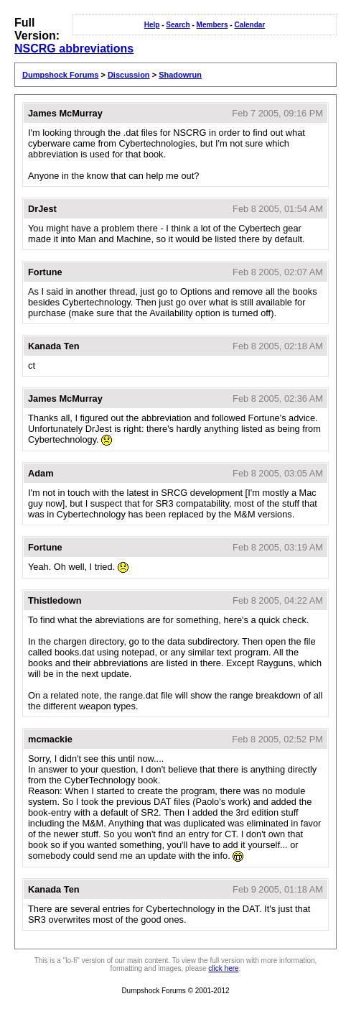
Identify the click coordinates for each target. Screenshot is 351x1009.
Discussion (129, 74)
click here (223, 968)
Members (212, 25)
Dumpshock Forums (60, 74)
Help (152, 25)
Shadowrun (180, 74)
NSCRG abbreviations (74, 48)
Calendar (249, 25)
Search (177, 25)
